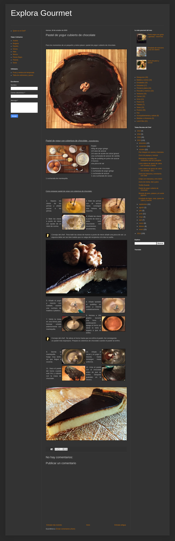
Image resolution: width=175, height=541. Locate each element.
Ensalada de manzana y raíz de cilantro (156, 49)
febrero (142, 226)
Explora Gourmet (41, 12)
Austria (15, 41)
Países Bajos (17, 57)
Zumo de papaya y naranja (148, 155)
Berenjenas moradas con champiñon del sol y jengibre (150, 159)
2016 (139, 137)
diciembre (142, 143)
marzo (141, 223)
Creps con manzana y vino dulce (150, 179)
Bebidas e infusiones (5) (145, 118)
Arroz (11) (140, 99)
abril (141, 220)
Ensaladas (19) (142, 83)
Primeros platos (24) (144, 88)
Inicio (88, 525)
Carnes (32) (141, 96)
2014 (139, 233)
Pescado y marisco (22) (145, 91)
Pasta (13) (140, 102)
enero (141, 229)
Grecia (15, 49)
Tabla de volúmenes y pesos (23, 75)
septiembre (143, 204)
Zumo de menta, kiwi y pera (148, 182)
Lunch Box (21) (142, 121)
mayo (141, 217)
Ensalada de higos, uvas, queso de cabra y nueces (151, 199)
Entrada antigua (120, 525)
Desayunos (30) (142, 77)
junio (141, 214)
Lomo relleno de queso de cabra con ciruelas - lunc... (150, 169)
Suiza (15, 63)
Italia (14, 52)
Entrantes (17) (142, 85)
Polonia (15, 60)
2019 (139, 131)
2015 (139, 140)
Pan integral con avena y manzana (151, 152)
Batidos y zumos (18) (144, 80)
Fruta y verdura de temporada (23, 72)
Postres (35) (141, 110)
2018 (139, 134)
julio (140, 211)
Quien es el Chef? (19, 31)
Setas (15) (140, 107)
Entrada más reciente (54, 525)
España (15, 46)
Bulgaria (16, 43)
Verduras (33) (141, 94)
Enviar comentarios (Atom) (65, 529)
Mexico (15, 54)
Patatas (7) (141, 105)
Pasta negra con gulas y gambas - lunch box (156, 35)
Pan (138, 113)
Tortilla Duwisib (144, 185)
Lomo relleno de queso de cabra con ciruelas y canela (150, 164)
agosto (141, 207)
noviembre (143, 146)
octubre (142, 149)
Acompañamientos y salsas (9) (148, 116)
